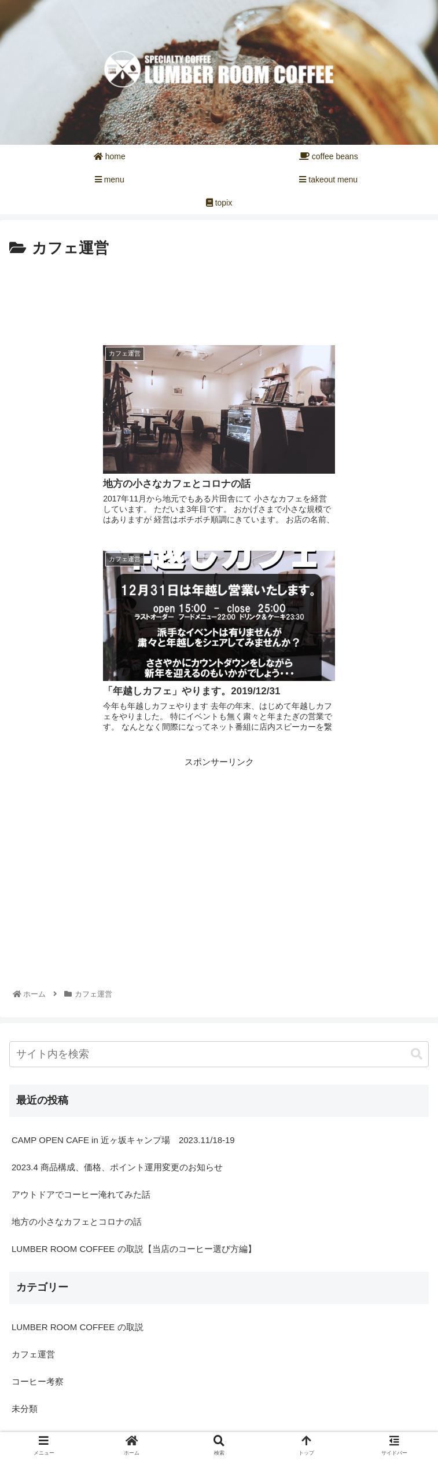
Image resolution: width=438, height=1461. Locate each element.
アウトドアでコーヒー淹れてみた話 (81, 970)
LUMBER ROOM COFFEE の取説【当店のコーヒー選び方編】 (134, 1024)
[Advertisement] (219, 296)
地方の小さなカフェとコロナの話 (77, 997)
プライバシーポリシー (326, 1428)
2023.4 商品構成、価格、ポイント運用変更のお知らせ (117, 942)
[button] (416, 829)
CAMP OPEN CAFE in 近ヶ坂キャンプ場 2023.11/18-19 (123, 915)
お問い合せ (111, 1428)
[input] (219, 829)
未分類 (25, 1184)
